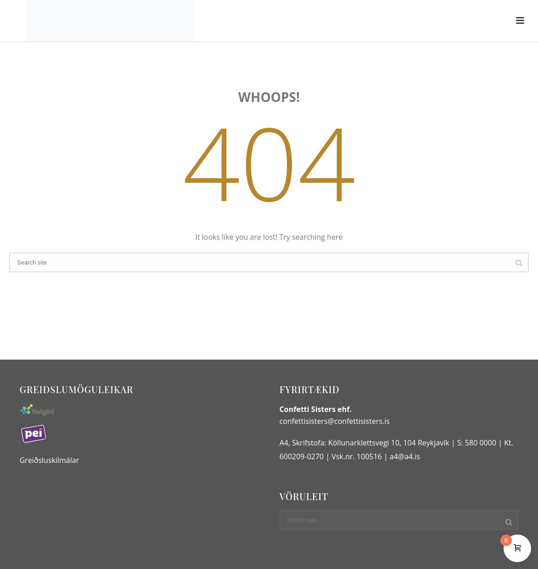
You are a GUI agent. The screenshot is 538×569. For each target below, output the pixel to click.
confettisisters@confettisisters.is (335, 421)
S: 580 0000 (476, 443)
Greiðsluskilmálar (49, 460)
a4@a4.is (405, 456)
